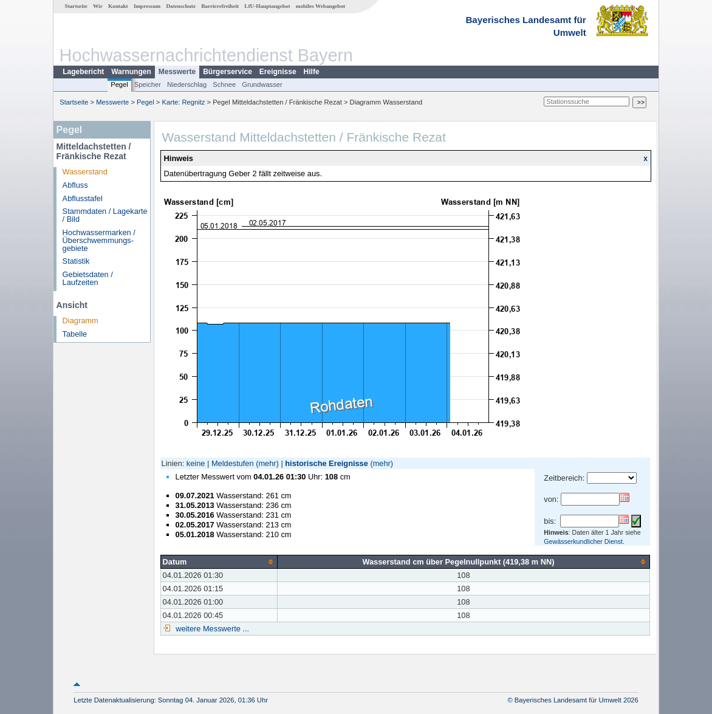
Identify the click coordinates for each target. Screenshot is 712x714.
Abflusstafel (83, 198)
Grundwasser (262, 84)
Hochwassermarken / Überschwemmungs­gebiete (99, 240)
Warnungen (131, 71)
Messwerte (177, 71)
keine (196, 463)
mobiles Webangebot (320, 6)
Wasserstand (85, 171)
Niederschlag (187, 84)
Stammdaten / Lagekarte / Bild (105, 215)
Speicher (147, 84)
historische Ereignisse (326, 463)
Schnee (224, 84)
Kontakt (118, 6)
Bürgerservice (227, 71)
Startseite (76, 6)
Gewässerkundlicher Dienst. (584, 541)
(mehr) (267, 463)
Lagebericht (83, 71)
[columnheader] (218, 561)
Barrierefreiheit (220, 6)
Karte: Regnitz (183, 102)
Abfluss (75, 185)
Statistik (76, 261)
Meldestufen (232, 463)
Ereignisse (277, 71)
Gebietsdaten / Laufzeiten (88, 278)
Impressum (147, 6)
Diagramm (80, 320)
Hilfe (312, 71)
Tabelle (75, 333)
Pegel (119, 84)
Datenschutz (181, 6)
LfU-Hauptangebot (267, 6)
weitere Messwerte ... (211, 628)
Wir (98, 6)
